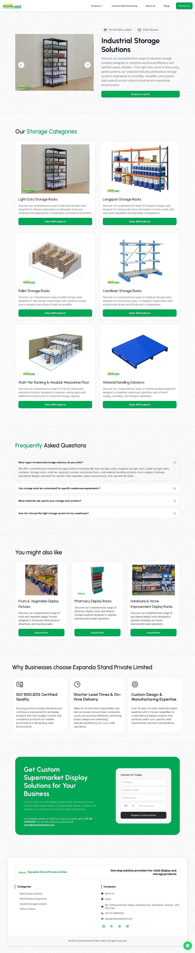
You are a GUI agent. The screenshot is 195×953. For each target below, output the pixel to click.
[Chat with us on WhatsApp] (187, 945)
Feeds (108, 899)
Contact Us (184, 6)
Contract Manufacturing (124, 6)
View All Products (55, 221)
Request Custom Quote (143, 815)
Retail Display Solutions (31, 893)
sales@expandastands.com (118, 918)
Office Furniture (27, 909)
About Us (150, 6)
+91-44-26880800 (114, 913)
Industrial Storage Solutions (33, 904)
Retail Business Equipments (33, 898)
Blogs (167, 6)
